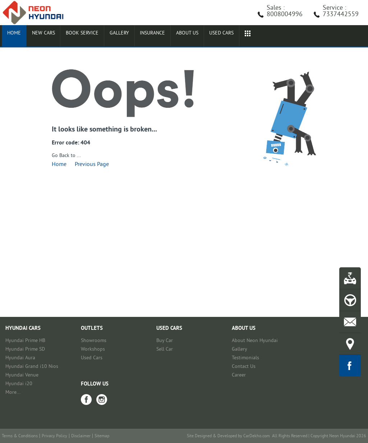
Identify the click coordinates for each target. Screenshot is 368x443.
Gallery (111, 36)
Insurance (143, 36)
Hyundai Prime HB (25, 341)
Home (12, 36)
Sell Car (164, 349)
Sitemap (102, 436)
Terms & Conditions (20, 436)
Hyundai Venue (21, 375)
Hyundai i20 (18, 384)
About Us (175, 36)
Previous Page (92, 164)
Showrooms (93, 341)
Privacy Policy (54, 436)
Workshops (93, 349)
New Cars (39, 36)
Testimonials (245, 358)
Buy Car (164, 341)
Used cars (208, 36)
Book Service (76, 36)
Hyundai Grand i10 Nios (31, 367)
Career (239, 375)
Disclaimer (81, 436)
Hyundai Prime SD (25, 349)
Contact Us (244, 367)
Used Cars (91, 358)
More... (12, 392)
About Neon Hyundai (255, 341)
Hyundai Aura (20, 358)
